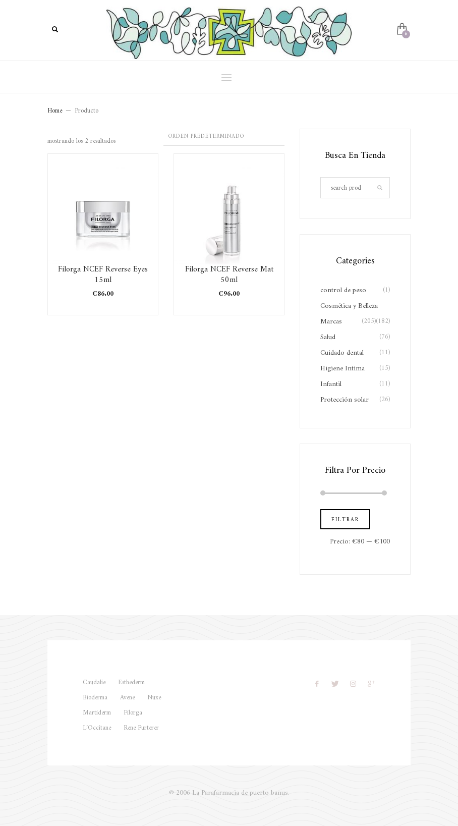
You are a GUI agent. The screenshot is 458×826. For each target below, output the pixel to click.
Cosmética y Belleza (349, 306)
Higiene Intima (342, 368)
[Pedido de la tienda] (223, 137)
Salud (327, 337)
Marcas (331, 321)
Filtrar (345, 520)
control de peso (343, 290)
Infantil (330, 384)
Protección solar (344, 400)
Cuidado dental (342, 353)
